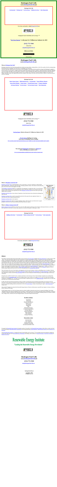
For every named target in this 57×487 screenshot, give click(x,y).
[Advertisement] (29, 17)
